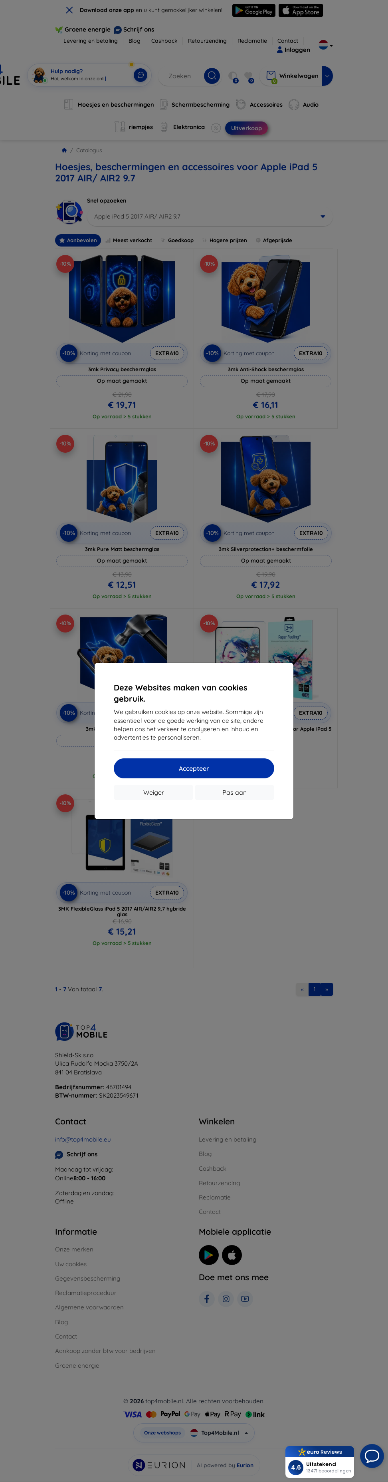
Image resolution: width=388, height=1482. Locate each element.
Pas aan (234, 792)
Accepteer (194, 768)
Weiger (153, 792)
